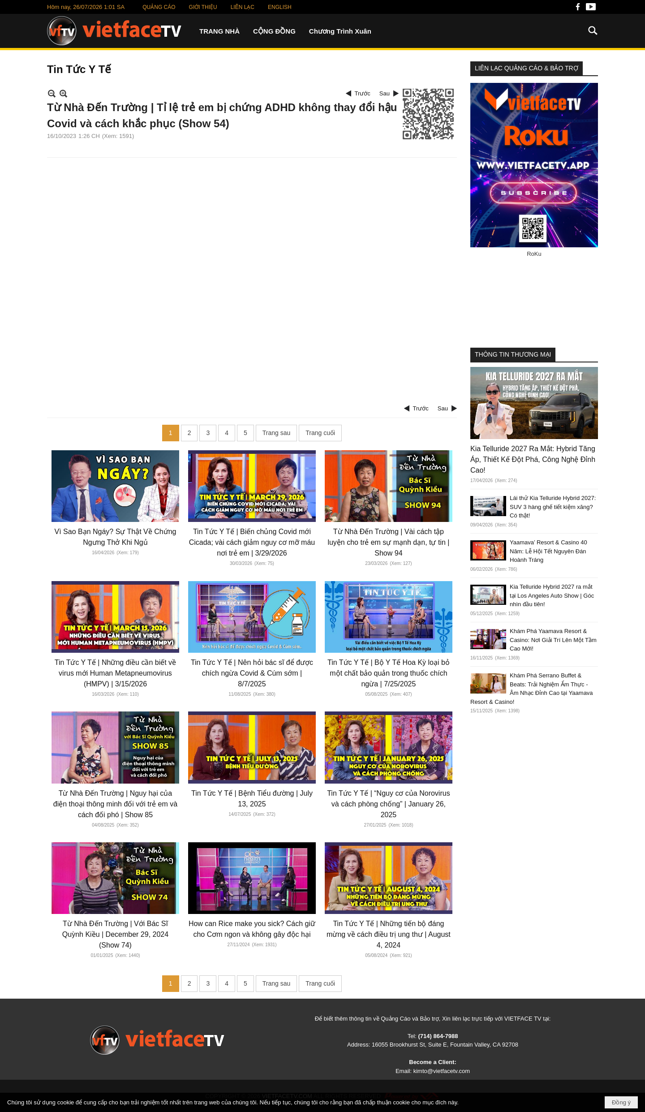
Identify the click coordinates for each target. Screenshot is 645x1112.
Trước (362, 93)
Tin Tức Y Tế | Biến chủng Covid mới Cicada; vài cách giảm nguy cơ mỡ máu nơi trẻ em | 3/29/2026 (252, 542)
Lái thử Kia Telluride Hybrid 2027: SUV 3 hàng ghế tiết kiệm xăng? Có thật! (553, 507)
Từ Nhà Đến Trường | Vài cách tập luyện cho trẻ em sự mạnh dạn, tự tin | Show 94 (388, 542)
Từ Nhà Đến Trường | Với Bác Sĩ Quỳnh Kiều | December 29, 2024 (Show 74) (115, 934)
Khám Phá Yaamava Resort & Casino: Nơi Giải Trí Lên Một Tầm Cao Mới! (553, 640)
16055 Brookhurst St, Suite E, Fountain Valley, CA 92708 (445, 1044)
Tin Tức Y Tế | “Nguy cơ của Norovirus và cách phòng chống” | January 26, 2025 (388, 804)
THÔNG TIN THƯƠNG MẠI (513, 354)
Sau (384, 93)
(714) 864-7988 (438, 1036)
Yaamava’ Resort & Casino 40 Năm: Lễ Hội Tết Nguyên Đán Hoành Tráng (548, 551)
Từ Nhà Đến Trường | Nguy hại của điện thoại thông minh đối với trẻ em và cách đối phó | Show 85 (115, 804)
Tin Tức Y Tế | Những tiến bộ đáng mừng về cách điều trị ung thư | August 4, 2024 (389, 934)
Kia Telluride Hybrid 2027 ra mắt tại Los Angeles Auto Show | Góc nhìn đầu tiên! (552, 595)
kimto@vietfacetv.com (441, 1071)
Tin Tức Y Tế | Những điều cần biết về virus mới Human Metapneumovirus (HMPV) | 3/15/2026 (115, 673)
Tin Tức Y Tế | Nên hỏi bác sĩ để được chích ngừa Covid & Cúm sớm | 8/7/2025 (252, 673)
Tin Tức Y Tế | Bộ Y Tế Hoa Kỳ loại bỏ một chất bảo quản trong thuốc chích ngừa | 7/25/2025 (388, 673)
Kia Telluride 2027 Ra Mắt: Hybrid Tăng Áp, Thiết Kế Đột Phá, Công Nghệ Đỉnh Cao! (532, 459)
